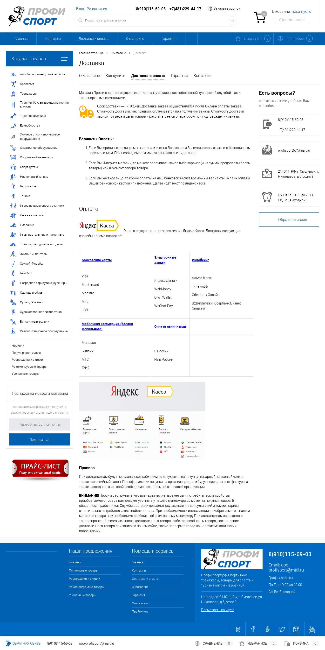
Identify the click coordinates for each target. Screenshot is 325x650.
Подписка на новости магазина (40, 393)
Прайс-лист (140, 611)
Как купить (115, 75)
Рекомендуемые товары (29, 366)
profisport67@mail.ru (294, 150)
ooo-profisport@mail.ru (286, 567)
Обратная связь (23, 643)
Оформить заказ (292, 20)
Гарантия (169, 39)
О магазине (135, 39)
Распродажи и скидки (27, 359)
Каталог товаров (40, 58)
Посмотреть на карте (217, 610)
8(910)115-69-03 (60, 643)
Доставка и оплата (93, 39)
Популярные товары (26, 352)
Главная (21, 39)
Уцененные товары (25, 373)
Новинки (18, 345)
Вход (80, 9)
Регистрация (97, 9)
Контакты (53, 39)
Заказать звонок (227, 8)
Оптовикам (203, 39)
